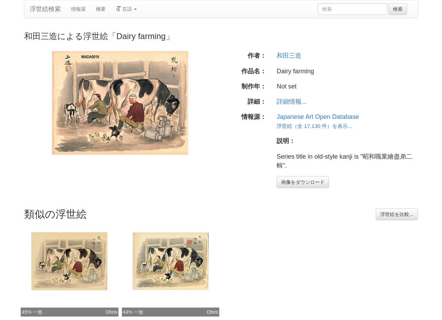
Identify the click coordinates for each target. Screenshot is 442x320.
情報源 (78, 9)
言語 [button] (126, 9)
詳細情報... (292, 101)
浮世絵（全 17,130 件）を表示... (314, 126)
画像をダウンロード (303, 182)
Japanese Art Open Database (318, 116)
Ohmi (111, 312)
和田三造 (289, 55)
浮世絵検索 (45, 9)
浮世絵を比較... (396, 214)
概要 (101, 9)
